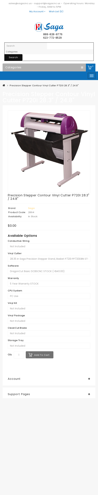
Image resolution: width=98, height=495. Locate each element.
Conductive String (18, 241)
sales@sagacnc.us (20, 3)
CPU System (15, 290)
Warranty (13, 278)
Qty (10, 354)
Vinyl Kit (12, 303)
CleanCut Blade (17, 328)
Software (13, 265)
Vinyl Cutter (15, 253)
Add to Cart (41, 355)
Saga (31, 208)
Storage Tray (16, 340)
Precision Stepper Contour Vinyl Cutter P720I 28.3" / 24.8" (44, 85)
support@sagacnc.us (47, 3)
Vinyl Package (16, 315)
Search (13, 57)
